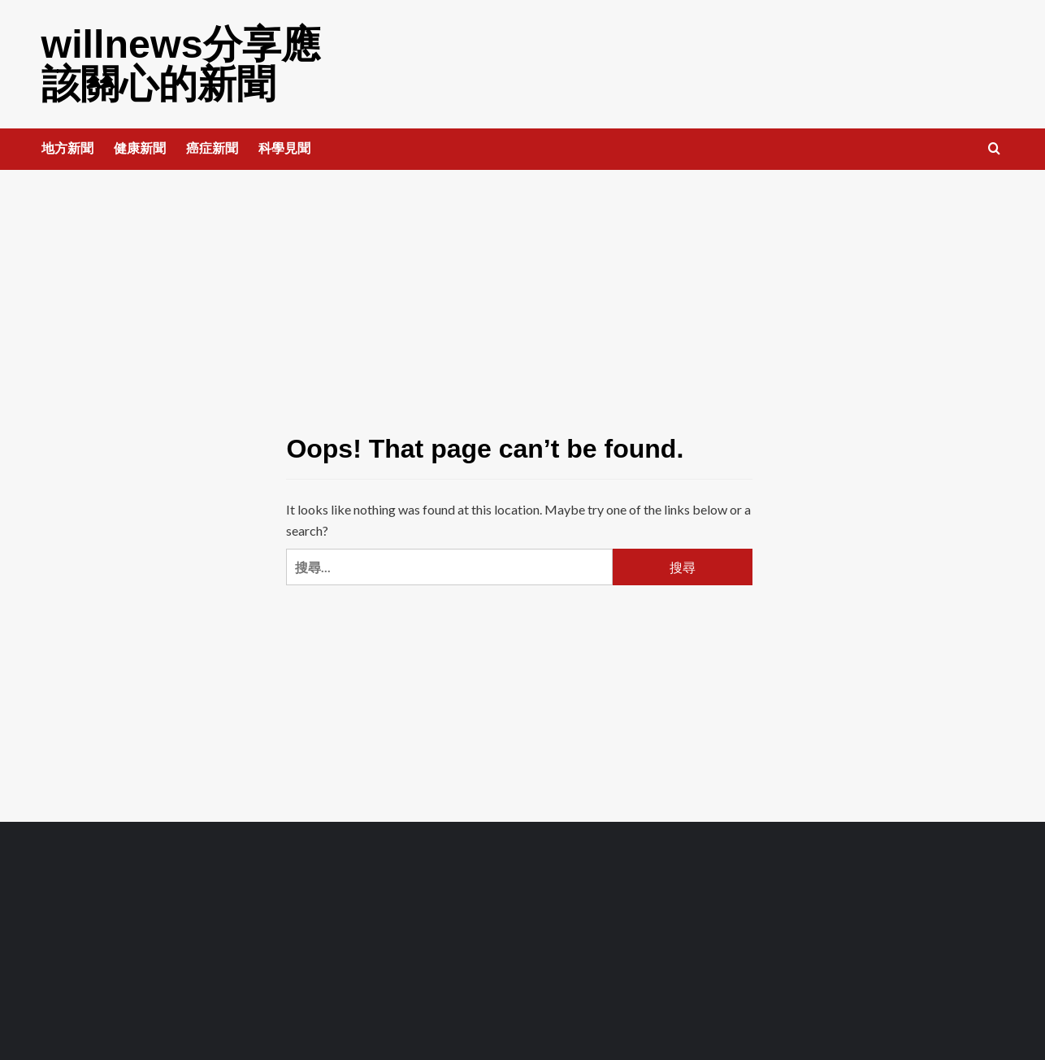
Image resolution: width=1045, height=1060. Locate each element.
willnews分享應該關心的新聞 (180, 63)
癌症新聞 (212, 147)
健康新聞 (140, 147)
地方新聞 (67, 147)
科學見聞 (284, 147)
